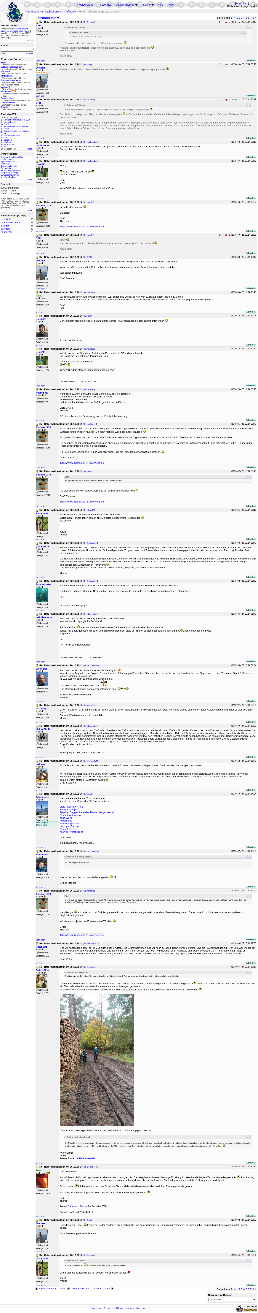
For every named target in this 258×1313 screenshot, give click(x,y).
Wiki (171, 4)
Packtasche (9, 144)
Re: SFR (87, 64)
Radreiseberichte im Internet (16, 126)
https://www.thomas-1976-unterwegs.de (82, 226)
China (6, 129)
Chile (6, 138)
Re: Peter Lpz (90, 967)
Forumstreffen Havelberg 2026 (17, 120)
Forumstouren (10, 122)
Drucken (251, 60)
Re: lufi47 (88, 316)
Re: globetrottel (90, 614)
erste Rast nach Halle (71, 806)
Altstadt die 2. (67, 829)
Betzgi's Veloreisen (9, 166)
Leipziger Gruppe (69, 826)
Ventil (6, 146)
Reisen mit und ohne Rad (12, 157)
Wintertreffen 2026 (12, 135)
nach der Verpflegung (71, 831)
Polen (6, 124)
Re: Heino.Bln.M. (91, 761)
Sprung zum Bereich (220, 1295)
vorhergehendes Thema (50, 1288)
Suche (147, 4)
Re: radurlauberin (91, 665)
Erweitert (29, 53)
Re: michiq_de (90, 424)
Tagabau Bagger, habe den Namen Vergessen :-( (87, 812)
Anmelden (242, 3)
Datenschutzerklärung (113, 1308)
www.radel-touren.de (10, 175)
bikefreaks (5, 164)
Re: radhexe (89, 891)
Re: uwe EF (89, 202)
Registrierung (85, 4)
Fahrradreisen (7, 168)
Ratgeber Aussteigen (10, 173)
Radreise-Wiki (87, 1158)
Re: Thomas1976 (91, 943)
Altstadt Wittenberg (70, 815)
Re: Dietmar (89, 22)
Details (30, 40)
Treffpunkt (70, 11)
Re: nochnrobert (91, 142)
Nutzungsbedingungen (135, 1308)
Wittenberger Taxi (69, 823)
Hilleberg (7, 142)
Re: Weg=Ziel (90, 705)
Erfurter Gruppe (68, 809)
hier (66, 416)
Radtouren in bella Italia (11, 170)
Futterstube (66, 820)
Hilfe (160, 4)
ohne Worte (66, 817)
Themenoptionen (47, 17)
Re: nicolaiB (89, 349)
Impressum (96, 1308)
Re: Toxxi (88, 1220)
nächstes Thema (103, 1288)
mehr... (30, 149)
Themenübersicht (78, 1288)
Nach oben (40, 61)
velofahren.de (7, 159)
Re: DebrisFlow (90, 1167)
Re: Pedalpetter (90, 543)
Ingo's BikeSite (7, 161)
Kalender (105, 4)
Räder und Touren (78, 1206)
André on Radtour (8, 177)
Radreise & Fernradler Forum (43, 11)
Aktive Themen (125, 4)
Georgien (8, 140)
